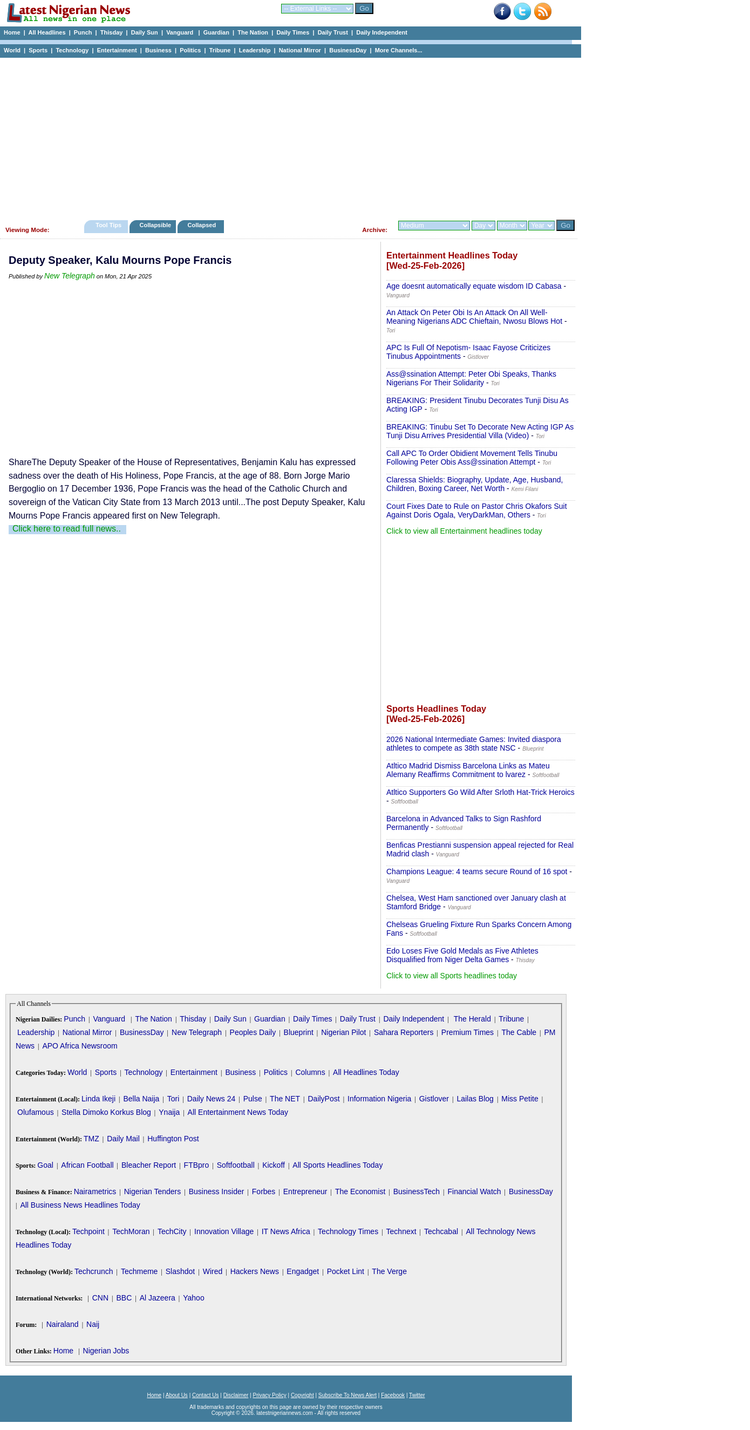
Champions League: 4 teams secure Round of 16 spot (476, 871)
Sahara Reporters (404, 1032)
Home (12, 32)
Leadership (255, 50)
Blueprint (298, 1032)
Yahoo (193, 1297)
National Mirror (300, 50)
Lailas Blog (475, 1098)
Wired (213, 1271)
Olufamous (35, 1112)
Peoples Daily (253, 1032)
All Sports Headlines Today (337, 1165)
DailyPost (324, 1098)
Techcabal (441, 1231)
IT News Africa (286, 1231)
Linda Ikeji (98, 1098)
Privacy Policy (269, 1395)
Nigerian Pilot (343, 1032)
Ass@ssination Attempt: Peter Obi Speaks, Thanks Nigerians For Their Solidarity (471, 378)
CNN (100, 1297)
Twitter (417, 1395)
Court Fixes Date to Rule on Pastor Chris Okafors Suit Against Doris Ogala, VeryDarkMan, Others (476, 510)
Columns (310, 1072)
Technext (401, 1231)
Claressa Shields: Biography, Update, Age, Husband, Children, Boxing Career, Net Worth (474, 484)
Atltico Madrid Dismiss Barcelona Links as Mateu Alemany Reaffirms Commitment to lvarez (468, 770)
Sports (38, 50)
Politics (190, 50)
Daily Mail (123, 1138)
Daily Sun (144, 32)
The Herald (472, 1018)
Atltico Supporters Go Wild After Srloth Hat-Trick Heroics (480, 792)
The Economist (360, 1191)
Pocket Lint (345, 1271)
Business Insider (216, 1191)
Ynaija (169, 1112)
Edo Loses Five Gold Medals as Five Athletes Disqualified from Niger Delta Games (462, 955)
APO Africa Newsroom (79, 1045)
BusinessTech (416, 1191)
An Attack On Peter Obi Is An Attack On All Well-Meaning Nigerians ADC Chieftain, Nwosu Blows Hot (474, 316)
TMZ (91, 1138)
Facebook (393, 1395)
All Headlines (46, 32)
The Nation (252, 32)
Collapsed (203, 225)
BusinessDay (347, 50)
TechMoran (130, 1231)
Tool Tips (108, 225)
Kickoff (273, 1165)
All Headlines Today (366, 1072)
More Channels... (398, 50)
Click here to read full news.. (66, 528)
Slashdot (180, 1271)
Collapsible (155, 225)
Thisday (111, 32)
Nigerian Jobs (106, 1350)
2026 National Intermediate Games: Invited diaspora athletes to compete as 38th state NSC (473, 743)
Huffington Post (173, 1138)
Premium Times (467, 1032)
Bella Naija (141, 1098)
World (12, 50)
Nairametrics (95, 1191)
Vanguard (180, 32)
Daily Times (292, 32)
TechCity (172, 1231)
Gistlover (434, 1098)
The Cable (518, 1032)
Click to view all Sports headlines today (451, 975)
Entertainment (117, 50)
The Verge (389, 1271)
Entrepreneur (305, 1191)
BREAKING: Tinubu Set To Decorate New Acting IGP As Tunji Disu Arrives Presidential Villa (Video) (480, 431)
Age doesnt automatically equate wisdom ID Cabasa (474, 286)
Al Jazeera (157, 1297)
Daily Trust (333, 32)
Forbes (264, 1191)
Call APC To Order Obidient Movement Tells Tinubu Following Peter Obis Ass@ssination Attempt (471, 457)
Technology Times (348, 1231)
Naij (92, 1324)
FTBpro (196, 1165)
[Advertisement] (286, 136)
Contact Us (205, 1395)
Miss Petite (519, 1098)
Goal (45, 1165)
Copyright (302, 1395)
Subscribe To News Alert (347, 1395)
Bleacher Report (148, 1165)
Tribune (220, 50)
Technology (72, 50)
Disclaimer (236, 1395)
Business (158, 50)
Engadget (303, 1271)
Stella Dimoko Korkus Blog (106, 1112)
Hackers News (254, 1271)
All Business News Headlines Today (80, 1205)
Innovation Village (224, 1231)
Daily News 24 (211, 1098)
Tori (173, 1098)
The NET (285, 1098)
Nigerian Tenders (152, 1191)
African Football (87, 1165)
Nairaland (62, 1324)
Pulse (252, 1098)
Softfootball (236, 1165)
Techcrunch (93, 1271)
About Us (177, 1395)
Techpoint (88, 1231)
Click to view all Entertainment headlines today (464, 531)
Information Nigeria (379, 1098)
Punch (83, 32)
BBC (124, 1297)
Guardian (216, 32)
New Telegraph (69, 275)
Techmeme (139, 1271)
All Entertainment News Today (238, 1112)
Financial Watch (474, 1191)
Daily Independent (381, 32)
